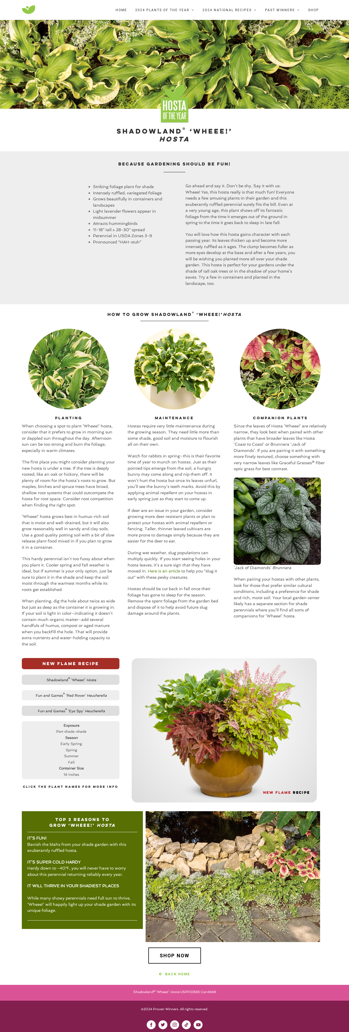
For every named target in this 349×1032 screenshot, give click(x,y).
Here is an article (164, 571)
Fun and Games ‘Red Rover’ (71, 695)
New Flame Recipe (71, 663)
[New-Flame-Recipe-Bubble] (224, 659)
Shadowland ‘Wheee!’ (71, 680)
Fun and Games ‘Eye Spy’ (71, 711)
